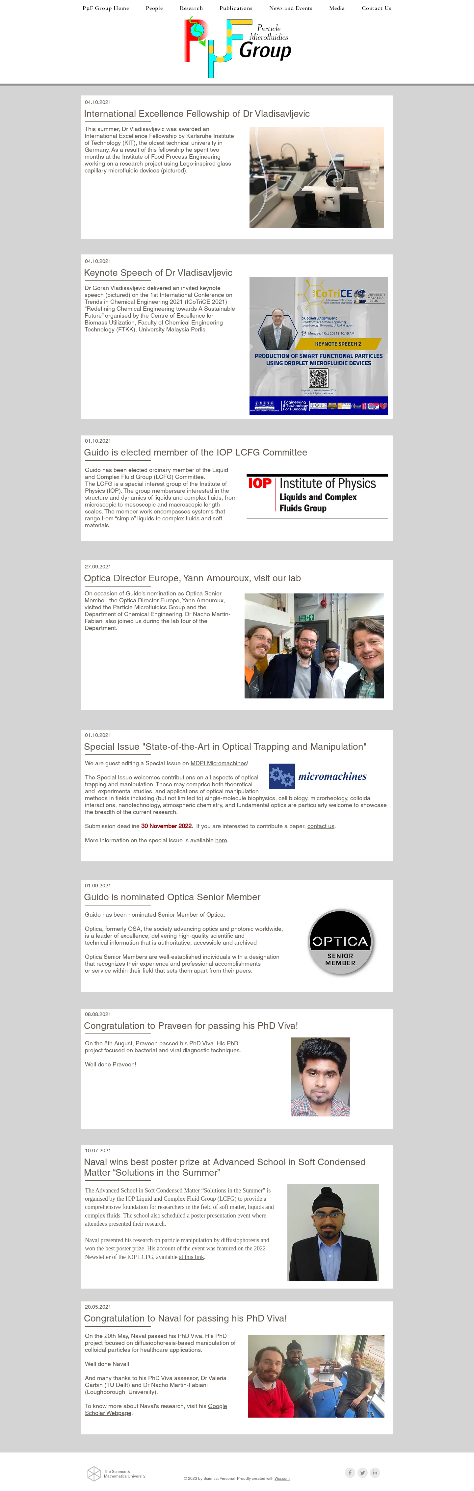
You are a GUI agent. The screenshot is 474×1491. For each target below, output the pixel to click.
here (221, 840)
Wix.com (282, 1478)
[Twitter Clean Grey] (362, 1473)
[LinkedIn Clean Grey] (375, 1473)
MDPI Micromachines (219, 763)
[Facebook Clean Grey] (350, 1473)
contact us (320, 826)
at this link (191, 1257)
